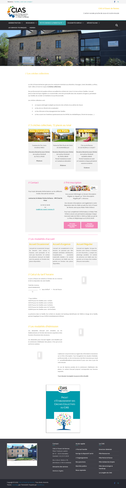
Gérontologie (92, 23)
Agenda (32, 28)
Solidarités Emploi (74, 23)
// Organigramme (82, 458)
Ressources (30, 23)
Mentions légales (58, 471)
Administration (14, 23)
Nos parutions (81, 462)
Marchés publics (81, 466)
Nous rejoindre (81, 470)
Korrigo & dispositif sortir (84, 453)
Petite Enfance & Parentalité (51, 23)
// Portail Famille (81, 449)
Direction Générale (105, 449)
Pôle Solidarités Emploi (107, 462)
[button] (22, 23)
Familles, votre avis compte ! (23, 2)
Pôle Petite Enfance (105, 458)
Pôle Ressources (104, 453)
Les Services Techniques (17, 28)
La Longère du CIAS (105, 473)
